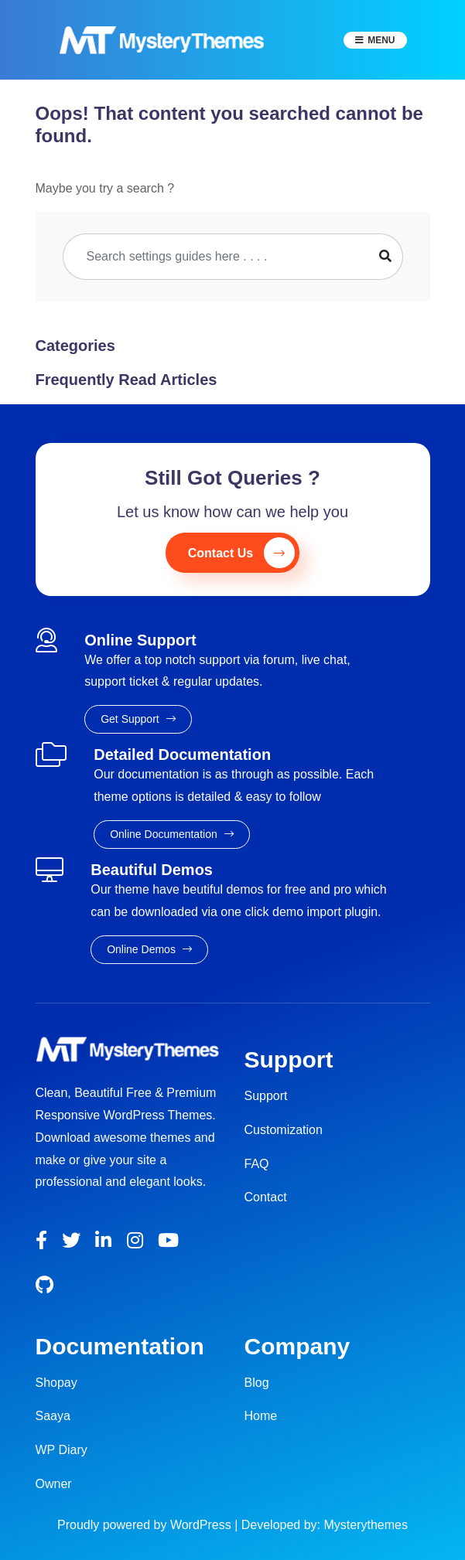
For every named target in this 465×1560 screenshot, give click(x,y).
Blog (256, 1382)
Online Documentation (171, 834)
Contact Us (241, 552)
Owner (54, 1483)
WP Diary (61, 1449)
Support (266, 1095)
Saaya (53, 1415)
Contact (265, 1197)
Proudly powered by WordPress (145, 1524)
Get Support (138, 719)
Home (261, 1415)
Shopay (56, 1382)
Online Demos (149, 949)
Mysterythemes (366, 1524)
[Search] (216, 256)
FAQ (256, 1163)
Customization (283, 1129)
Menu (381, 40)
